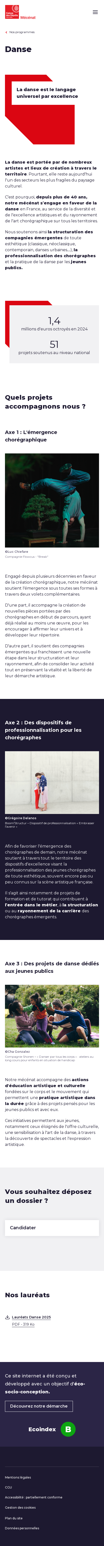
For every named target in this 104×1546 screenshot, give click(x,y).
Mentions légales (18, 1477)
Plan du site (14, 1518)
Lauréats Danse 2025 (55, 1321)
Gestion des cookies (20, 1507)
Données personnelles (22, 1528)
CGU (8, 1487)
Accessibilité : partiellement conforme (33, 1497)
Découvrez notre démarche (39, 1406)
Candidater (23, 1228)
